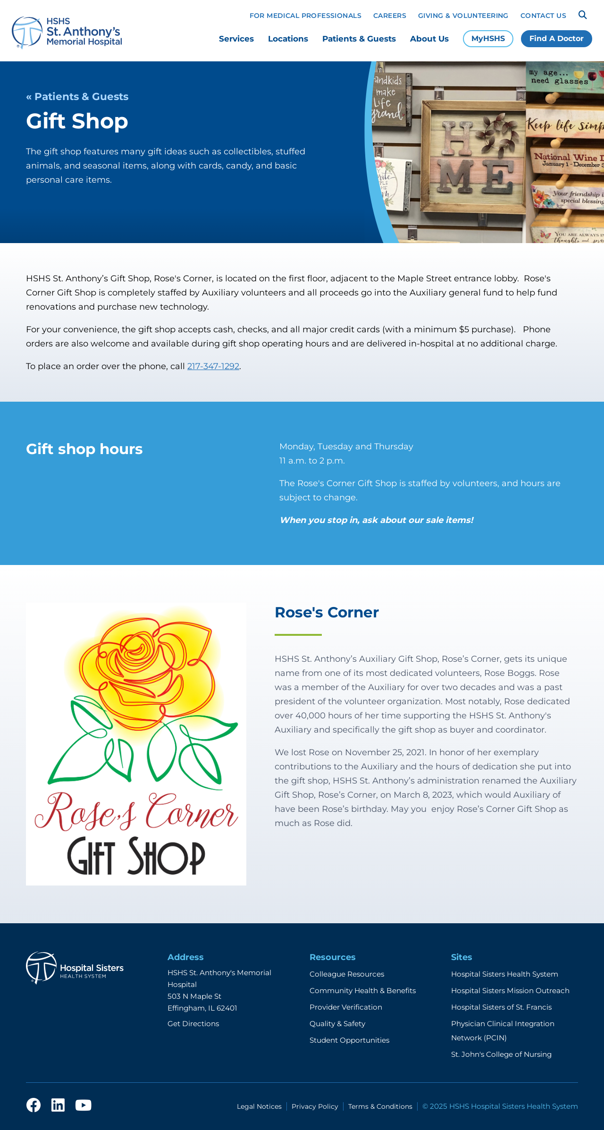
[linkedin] (58, 1108)
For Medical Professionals (306, 15)
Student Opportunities (349, 1040)
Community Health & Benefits (363, 990)
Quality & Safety (337, 1023)
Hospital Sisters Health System (504, 974)
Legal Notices (259, 1106)
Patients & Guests (359, 38)
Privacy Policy (315, 1106)
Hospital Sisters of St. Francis (501, 1007)
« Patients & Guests (77, 96)
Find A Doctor (556, 38)
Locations (288, 38)
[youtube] (83, 1108)
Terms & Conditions (380, 1106)
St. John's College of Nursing (501, 1054)
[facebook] (33, 1108)
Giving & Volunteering (463, 15)
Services (236, 38)
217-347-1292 (213, 366)
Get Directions (193, 1023)
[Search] (582, 15)
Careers (389, 15)
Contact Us (543, 15)
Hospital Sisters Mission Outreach (510, 990)
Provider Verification (346, 1007)
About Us (429, 38)
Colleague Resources (347, 974)
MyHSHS (488, 38)
